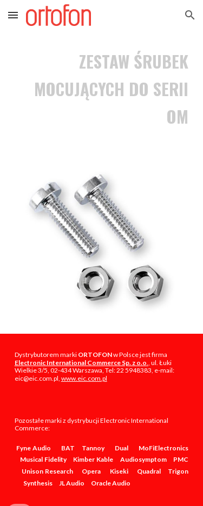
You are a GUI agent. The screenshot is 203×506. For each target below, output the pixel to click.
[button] (13, 15)
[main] (101, 88)
